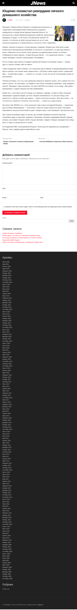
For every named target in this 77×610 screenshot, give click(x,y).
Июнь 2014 (6, 436)
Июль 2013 (6, 455)
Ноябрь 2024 (6, 278)
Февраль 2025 (7, 271)
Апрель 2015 (6, 414)
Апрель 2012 (6, 482)
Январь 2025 (6, 274)
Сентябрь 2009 (7, 552)
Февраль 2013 (7, 464)
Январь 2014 (6, 446)
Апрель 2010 (6, 536)
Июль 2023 (6, 314)
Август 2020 (6, 344)
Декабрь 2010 (6, 518)
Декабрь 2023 (6, 303)
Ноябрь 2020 (6, 339)
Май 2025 (5, 265)
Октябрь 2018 (6, 364)
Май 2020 (5, 351)
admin (10, 20)
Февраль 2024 (7, 299)
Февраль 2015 (7, 418)
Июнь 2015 (6, 409)
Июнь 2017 (6, 387)
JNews (8, 605)
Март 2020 (5, 355)
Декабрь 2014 (6, 423)
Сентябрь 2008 (7, 579)
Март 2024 (5, 296)
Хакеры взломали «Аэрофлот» (12, 234)
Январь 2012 (6, 488)
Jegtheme (40, 605)
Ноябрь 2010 (6, 520)
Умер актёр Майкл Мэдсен (11, 240)
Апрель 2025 (6, 267)
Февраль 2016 (7, 405)
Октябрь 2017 (6, 382)
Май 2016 (5, 400)
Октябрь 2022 (6, 326)
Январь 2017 (6, 396)
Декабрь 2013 (6, 448)
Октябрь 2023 (6, 308)
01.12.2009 (19, 20)
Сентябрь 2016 (7, 398)
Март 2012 (5, 484)
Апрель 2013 (6, 459)
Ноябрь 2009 (6, 547)
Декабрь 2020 (6, 337)
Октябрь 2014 (6, 427)
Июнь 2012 (6, 477)
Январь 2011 (6, 516)
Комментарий (7, 164)
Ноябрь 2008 (6, 574)
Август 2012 (6, 473)
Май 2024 (5, 292)
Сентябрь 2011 (7, 498)
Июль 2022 (6, 330)
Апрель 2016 (6, 403)
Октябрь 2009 (6, 550)
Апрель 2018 (6, 371)
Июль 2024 (6, 287)
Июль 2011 (6, 502)
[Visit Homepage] (38, 3)
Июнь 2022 (6, 332)
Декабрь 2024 (6, 276)
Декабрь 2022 (6, 321)
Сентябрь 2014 (7, 430)
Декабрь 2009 (6, 545)
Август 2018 (6, 369)
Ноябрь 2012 (6, 466)
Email (5, 198)
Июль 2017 (6, 384)
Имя (4, 189)
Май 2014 (5, 439)
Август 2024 (6, 285)
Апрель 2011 (6, 509)
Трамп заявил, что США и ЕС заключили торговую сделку (21, 236)
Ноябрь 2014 (6, 425)
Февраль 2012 (7, 486)
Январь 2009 (6, 570)
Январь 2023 (6, 319)
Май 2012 (5, 479)
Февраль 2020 (7, 357)
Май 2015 (5, 412)
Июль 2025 (6, 262)
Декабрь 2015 (6, 407)
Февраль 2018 (7, 375)
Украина (27, 20)
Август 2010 (6, 527)
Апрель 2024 (6, 294)
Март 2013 (5, 461)
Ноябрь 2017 (6, 380)
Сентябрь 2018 (7, 366)
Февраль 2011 (7, 513)
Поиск (4, 218)
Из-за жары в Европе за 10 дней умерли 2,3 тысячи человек (22, 238)
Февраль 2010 (7, 541)
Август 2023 (6, 312)
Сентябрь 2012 (7, 470)
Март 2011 (5, 511)
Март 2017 (5, 391)
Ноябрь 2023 (6, 305)
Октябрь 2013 (6, 452)
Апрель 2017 (6, 389)
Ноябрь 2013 (6, 450)
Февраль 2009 (7, 568)
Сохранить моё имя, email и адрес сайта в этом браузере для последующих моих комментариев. (38, 207)
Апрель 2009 (6, 563)
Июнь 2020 (6, 348)
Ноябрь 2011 (6, 493)
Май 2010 (5, 534)
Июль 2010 (6, 529)
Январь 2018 (6, 378)
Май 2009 (5, 561)
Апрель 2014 (6, 441)
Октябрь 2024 (6, 280)
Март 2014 (5, 443)
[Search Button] (74, 3)
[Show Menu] (3, 3)
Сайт (41, 198)
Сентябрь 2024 (7, 283)
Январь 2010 (6, 543)
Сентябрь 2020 (7, 341)
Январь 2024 (6, 301)
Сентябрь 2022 (7, 328)
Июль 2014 (6, 434)
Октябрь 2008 (6, 577)
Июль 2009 (6, 556)
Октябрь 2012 (6, 468)
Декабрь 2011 (6, 491)
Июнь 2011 (6, 504)
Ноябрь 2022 (6, 323)
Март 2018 (5, 373)
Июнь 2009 (6, 559)
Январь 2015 (6, 421)
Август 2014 (6, 432)
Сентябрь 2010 (7, 525)
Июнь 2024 (6, 289)
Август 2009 (6, 554)
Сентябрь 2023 (7, 310)
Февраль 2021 (7, 335)
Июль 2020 (6, 346)
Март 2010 (5, 538)
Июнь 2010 (6, 532)
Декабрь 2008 (6, 572)
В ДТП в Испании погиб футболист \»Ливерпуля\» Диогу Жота (22, 243)
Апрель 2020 (6, 353)
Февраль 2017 (7, 394)
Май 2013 (5, 457)
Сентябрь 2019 (7, 362)
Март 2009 (5, 565)
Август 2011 (6, 500)
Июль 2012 (6, 475)
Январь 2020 (6, 360)
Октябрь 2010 (6, 522)
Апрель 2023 (6, 317)
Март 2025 (5, 269)
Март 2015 (5, 416)
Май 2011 (5, 507)
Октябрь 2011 (6, 495)
